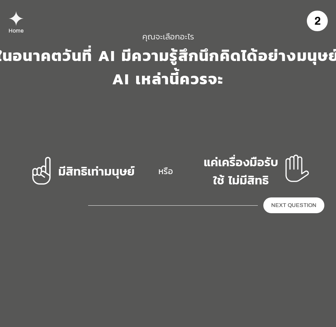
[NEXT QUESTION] (293, 205)
